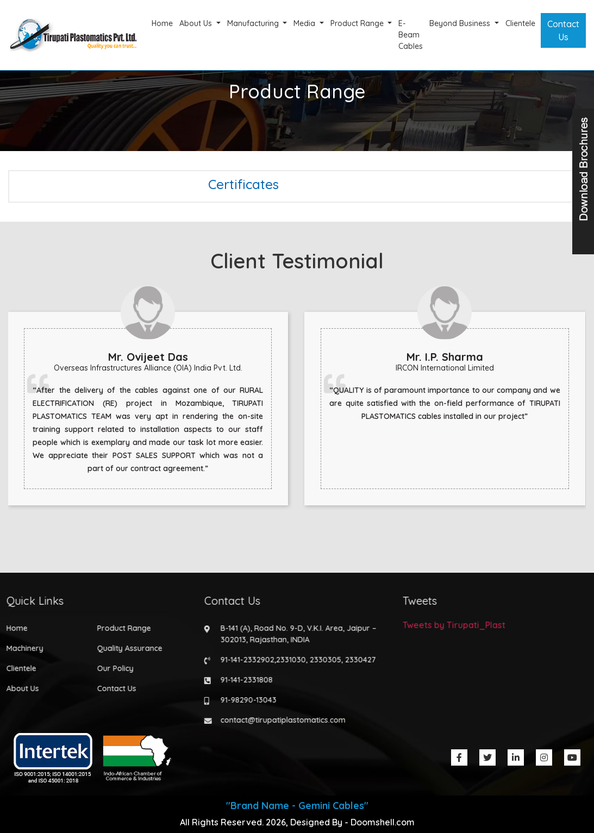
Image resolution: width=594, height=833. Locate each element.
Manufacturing (254, 23)
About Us (196, 23)
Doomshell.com (383, 822)
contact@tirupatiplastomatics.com (279, 720)
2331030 (288, 660)
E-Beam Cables (410, 34)
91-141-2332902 (244, 660)
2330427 (357, 660)
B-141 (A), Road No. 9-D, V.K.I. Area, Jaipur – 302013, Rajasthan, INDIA (295, 633)
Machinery (21, 648)
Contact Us (563, 30)
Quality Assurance (126, 648)
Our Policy (111, 668)
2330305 (322, 660)
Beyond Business (460, 23)
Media (305, 23)
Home (162, 23)
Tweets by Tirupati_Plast (450, 624)
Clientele (520, 23)
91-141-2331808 (243, 680)
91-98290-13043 (245, 700)
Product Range (358, 23)
